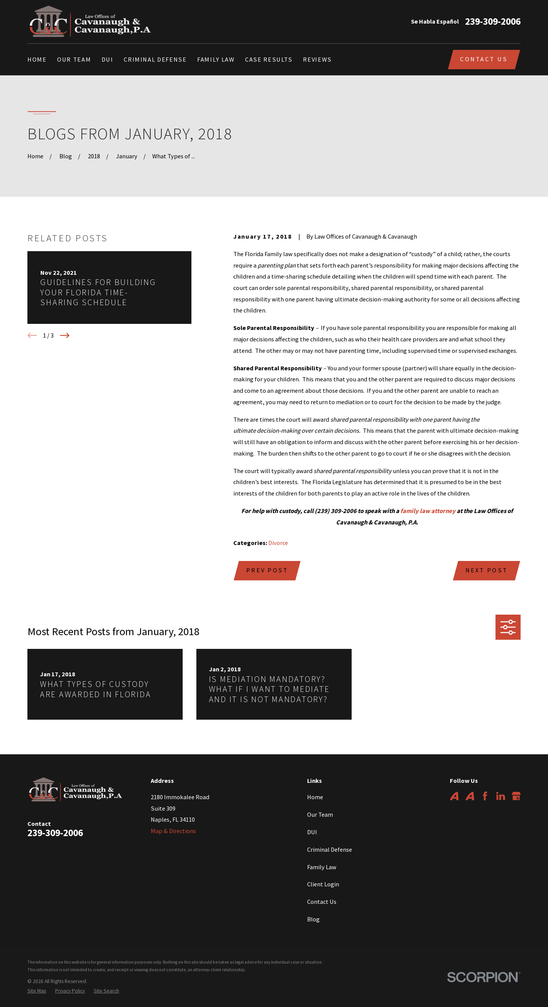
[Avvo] (454, 796)
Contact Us (484, 59)
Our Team (320, 814)
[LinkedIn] (500, 796)
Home (315, 797)
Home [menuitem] (37, 59)
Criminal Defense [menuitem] (155, 59)
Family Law (321, 867)
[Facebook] (485, 796)
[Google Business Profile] (516, 796)
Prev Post (267, 570)
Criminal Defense (329, 849)
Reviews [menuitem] (317, 59)
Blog (313, 919)
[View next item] (65, 335)
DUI (312, 832)
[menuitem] (36, 991)
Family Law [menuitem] (215, 59)
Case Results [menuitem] (269, 59)
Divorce (278, 543)
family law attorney (428, 511)
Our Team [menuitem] (74, 59)
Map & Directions (173, 831)
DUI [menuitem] (107, 59)
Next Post (486, 570)
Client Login (323, 884)
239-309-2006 (493, 22)
